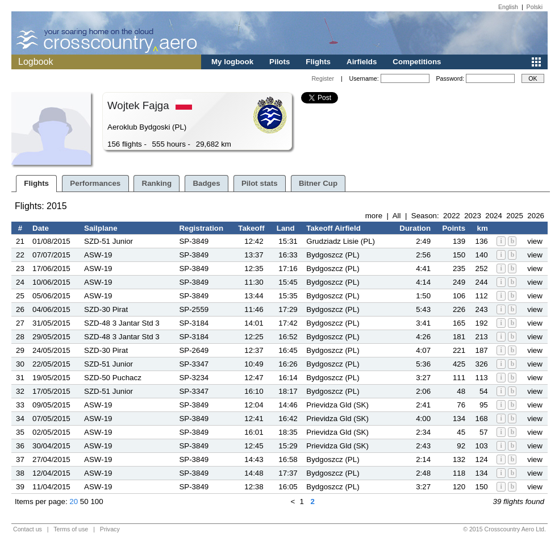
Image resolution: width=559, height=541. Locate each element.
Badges (206, 183)
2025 (514, 215)
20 (73, 501)
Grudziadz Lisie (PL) (340, 241)
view (535, 241)
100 (96, 501)
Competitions (417, 61)
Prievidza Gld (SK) (337, 405)
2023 (472, 215)
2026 (535, 215)
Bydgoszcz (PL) (332, 255)
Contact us (27, 529)
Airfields (362, 61)
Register (322, 78)
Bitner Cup (318, 183)
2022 (451, 215)
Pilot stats (259, 183)
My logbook (232, 61)
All (397, 215)
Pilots (279, 61)
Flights (318, 61)
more (373, 215)
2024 (493, 215)
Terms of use (70, 529)
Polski (535, 6)
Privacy (110, 529)
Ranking (157, 183)
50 (84, 501)
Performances (95, 183)
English (508, 6)
